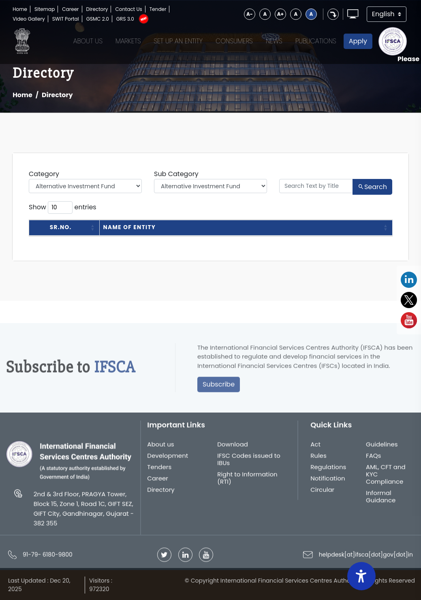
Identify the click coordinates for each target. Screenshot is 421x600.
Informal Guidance (380, 499)
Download (232, 447)
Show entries (62, 207)
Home (20, 9)
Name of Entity (129, 227)
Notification (327, 481)
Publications (315, 41)
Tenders (159, 470)
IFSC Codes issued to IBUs (248, 462)
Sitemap (44, 9)
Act (315, 447)
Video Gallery (29, 18)
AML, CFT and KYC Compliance (386, 477)
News (274, 41)
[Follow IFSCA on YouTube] (206, 558)
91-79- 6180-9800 (48, 557)
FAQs (373, 458)
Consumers (234, 41)
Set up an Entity (178, 41)
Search (372, 186)
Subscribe (219, 387)
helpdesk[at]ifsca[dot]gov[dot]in (366, 557)
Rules (318, 458)
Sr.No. (61, 227)
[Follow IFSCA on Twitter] (164, 558)
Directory (97, 9)
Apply (358, 41)
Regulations (328, 470)
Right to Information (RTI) (247, 481)
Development (167, 458)
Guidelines (382, 447)
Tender (158, 9)
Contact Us (128, 9)
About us (160, 447)
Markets (128, 41)
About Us (88, 41)
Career (70, 9)
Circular (322, 492)
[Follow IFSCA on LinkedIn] (185, 558)
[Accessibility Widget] (361, 576)
